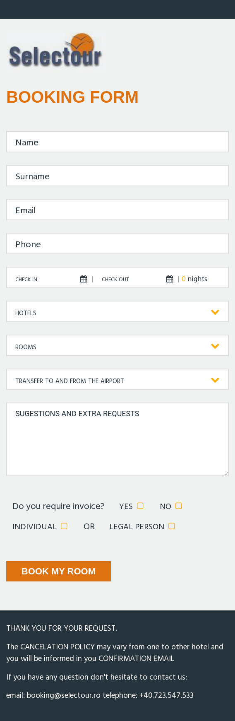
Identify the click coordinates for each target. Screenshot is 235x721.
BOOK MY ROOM (59, 571)
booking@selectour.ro (64, 696)
